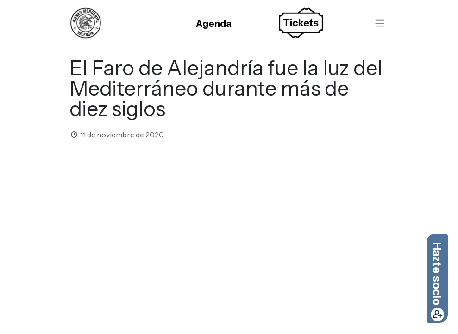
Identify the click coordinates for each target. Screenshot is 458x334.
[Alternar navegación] (379, 23)
